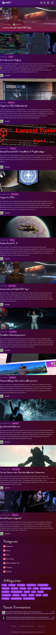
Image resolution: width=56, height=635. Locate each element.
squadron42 (45, 588)
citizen (12, 585)
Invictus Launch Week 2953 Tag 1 (17, 27)
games (16, 595)
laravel (14, 588)
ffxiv (38, 595)
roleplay (21, 585)
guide (23, 588)
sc (29, 588)
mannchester (16, 592)
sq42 (35, 588)
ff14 (45, 595)
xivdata (5, 598)
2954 (31, 595)
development (28, 598)
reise (27, 592)
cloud (40, 592)
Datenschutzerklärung (27, 626)
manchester (43, 585)
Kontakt (13, 626)
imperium (6, 595)
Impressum (41, 626)
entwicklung (16, 598)
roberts (5, 592)
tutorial (5, 588)
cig (34, 592)
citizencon (31, 585)
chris (24, 595)
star (4, 585)
